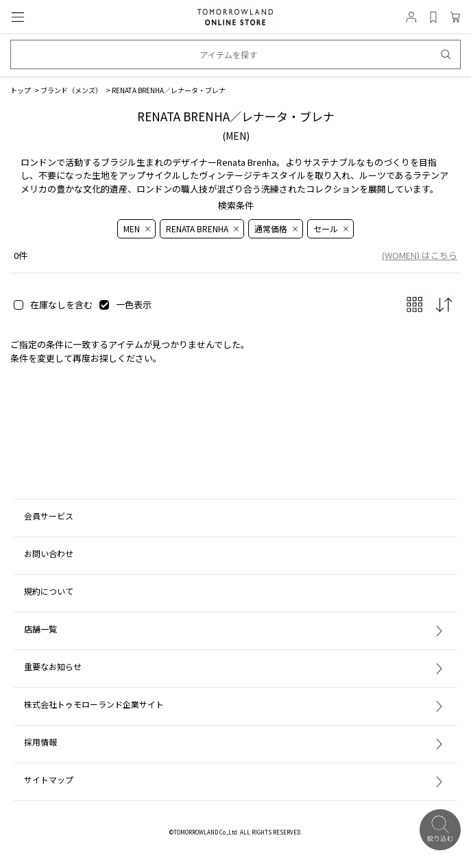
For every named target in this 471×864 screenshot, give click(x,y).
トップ (20, 90)
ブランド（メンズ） (71, 90)
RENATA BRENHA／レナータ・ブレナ (169, 90)
